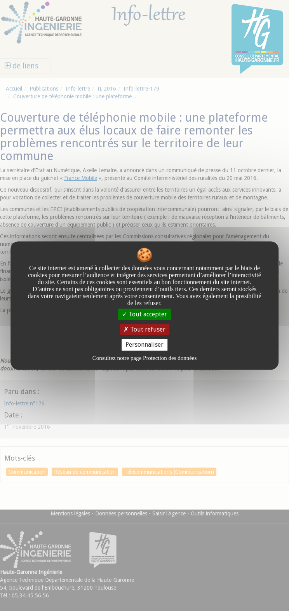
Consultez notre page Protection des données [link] (144, 358)
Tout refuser (144, 329)
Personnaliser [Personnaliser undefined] (144, 345)
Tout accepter (144, 314)
